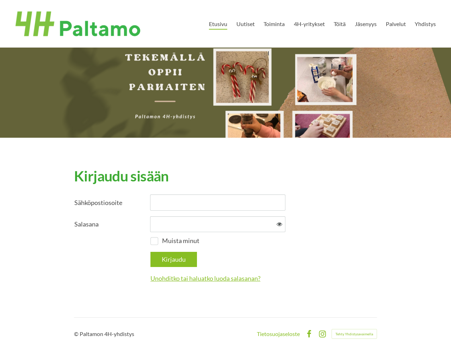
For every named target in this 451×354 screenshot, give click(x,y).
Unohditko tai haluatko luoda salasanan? (205, 278)
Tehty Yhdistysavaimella (354, 334)
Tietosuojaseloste (278, 334)
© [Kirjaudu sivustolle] (77, 333)
